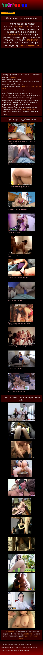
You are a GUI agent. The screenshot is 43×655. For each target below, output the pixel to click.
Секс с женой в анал (29, 109)
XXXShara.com (12, 34)
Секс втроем (10, 632)
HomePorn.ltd (22, 26)
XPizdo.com (32, 40)
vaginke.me (27, 634)
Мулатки (13, 77)
